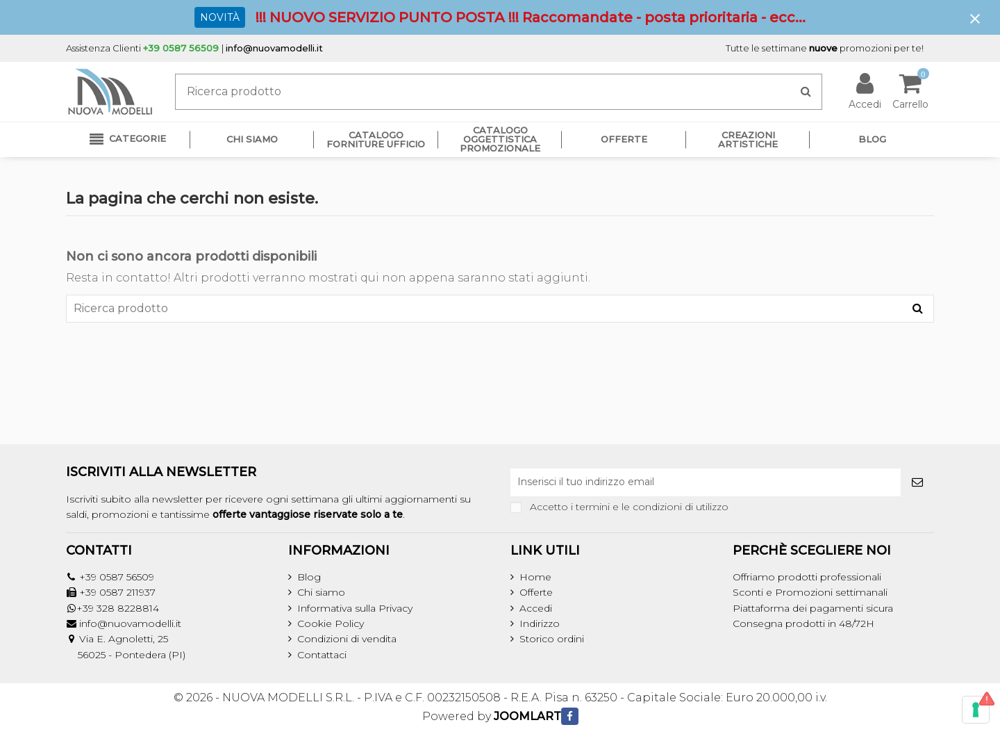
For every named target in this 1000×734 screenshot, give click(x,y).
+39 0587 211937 (117, 592)
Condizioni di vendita (347, 639)
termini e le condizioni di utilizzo (652, 506)
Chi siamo (321, 592)
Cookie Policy (330, 623)
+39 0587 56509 (116, 577)
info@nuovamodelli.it (274, 48)
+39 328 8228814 (117, 608)
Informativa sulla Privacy (354, 608)
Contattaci (322, 655)
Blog (309, 577)
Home (535, 577)
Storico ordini (551, 639)
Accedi (535, 608)
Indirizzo (539, 623)
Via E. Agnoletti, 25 (123, 639)
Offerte (536, 592)
